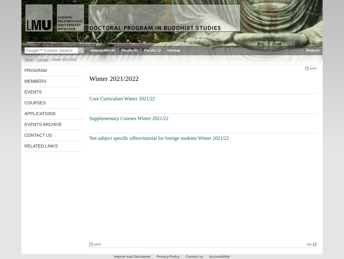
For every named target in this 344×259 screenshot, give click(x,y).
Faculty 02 (129, 50)
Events (33, 92)
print (313, 68)
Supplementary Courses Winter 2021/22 (128, 118)
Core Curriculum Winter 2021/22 (122, 98)
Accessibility (219, 256)
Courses (43, 59)
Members (35, 81)
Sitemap (173, 50)
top (309, 244)
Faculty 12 (152, 50)
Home (29, 59)
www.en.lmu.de (103, 50)
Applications (40, 113)
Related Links (41, 146)
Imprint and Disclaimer (132, 256)
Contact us (38, 135)
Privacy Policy (168, 256)
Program (35, 70)
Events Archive (43, 124)
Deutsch (313, 50)
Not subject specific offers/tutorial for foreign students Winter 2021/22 (159, 138)
